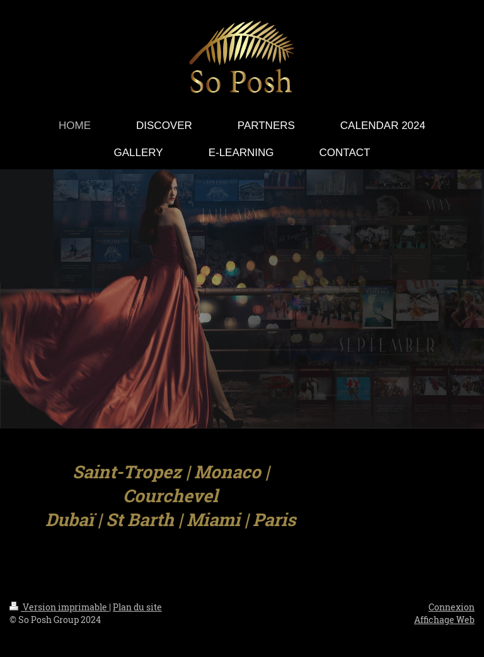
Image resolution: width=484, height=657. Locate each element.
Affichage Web (444, 620)
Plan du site (137, 607)
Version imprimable (59, 607)
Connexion (452, 607)
